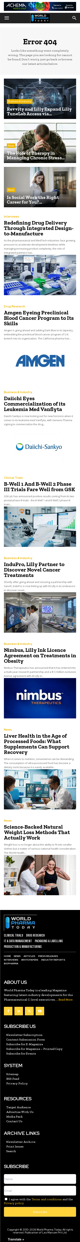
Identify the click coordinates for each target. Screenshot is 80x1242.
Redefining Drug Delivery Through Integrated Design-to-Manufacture (39, 228)
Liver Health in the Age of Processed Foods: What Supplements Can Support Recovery (36, 744)
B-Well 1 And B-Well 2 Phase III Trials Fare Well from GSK (39, 487)
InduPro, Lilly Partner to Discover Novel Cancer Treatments (34, 569)
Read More (65, 999)
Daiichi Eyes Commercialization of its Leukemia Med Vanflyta (34, 403)
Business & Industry (19, 101)
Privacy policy (14, 1203)
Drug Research (14, 306)
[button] (6, 18)
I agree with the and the (38, 1201)
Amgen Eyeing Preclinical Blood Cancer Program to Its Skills (39, 318)
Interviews (11, 216)
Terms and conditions (47, 1199)
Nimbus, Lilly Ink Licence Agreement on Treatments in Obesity (40, 655)
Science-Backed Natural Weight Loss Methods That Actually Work (37, 832)
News (11, 145)
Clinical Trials (13, 477)
